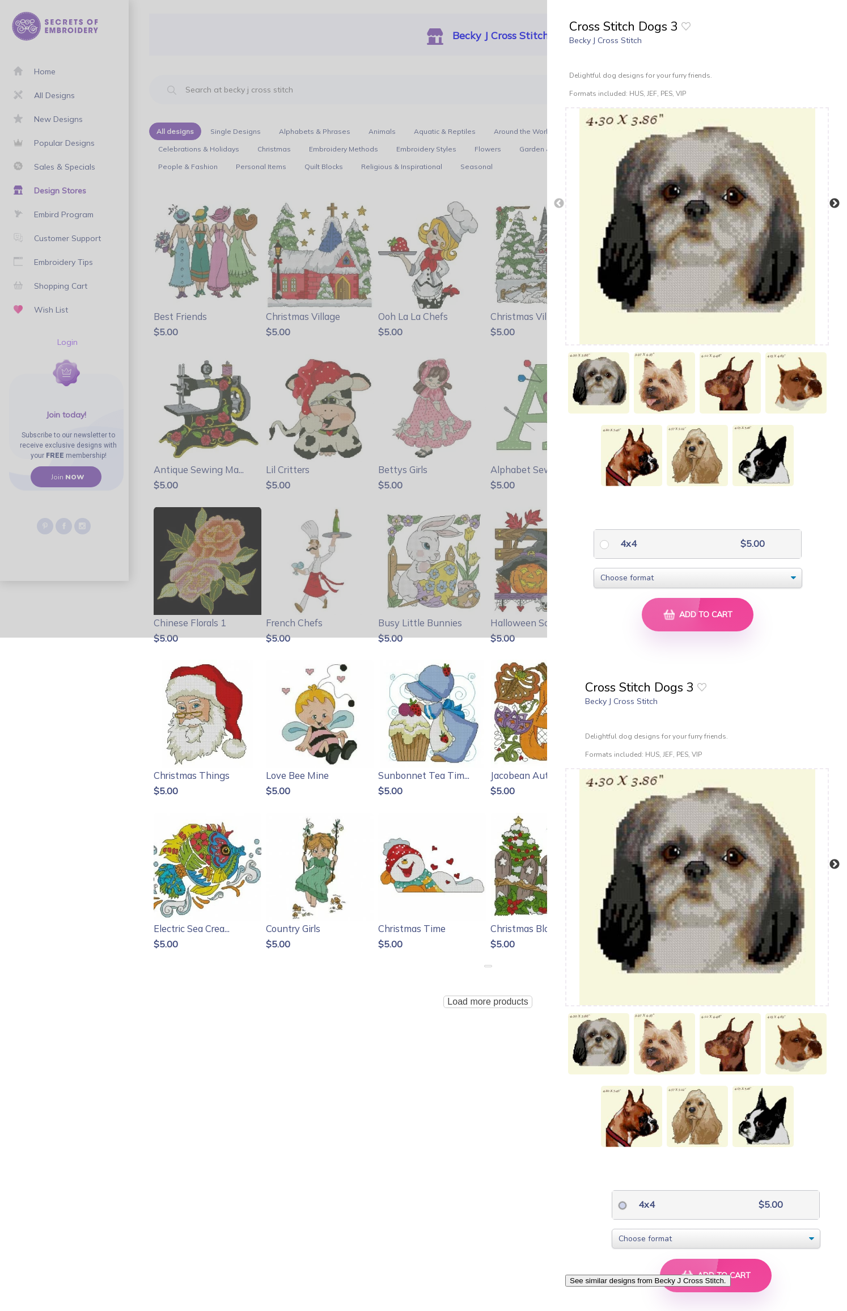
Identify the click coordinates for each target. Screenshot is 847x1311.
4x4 (627, 543)
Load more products (487, 1001)
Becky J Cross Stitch (605, 40)
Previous (559, 203)
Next (834, 203)
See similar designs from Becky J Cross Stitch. (648, 1280)
